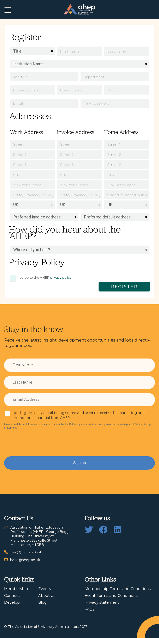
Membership (16, 588)
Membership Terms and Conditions (118, 588)
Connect (12, 595)
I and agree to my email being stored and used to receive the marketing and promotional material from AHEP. (78, 415)
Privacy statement (102, 602)
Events (44, 588)
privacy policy (60, 277)
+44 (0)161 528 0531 (25, 552)
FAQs (89, 609)
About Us (46, 595)
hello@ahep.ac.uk (25, 560)
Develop (12, 602)
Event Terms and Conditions (111, 595)
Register (124, 286)
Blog (42, 602)
